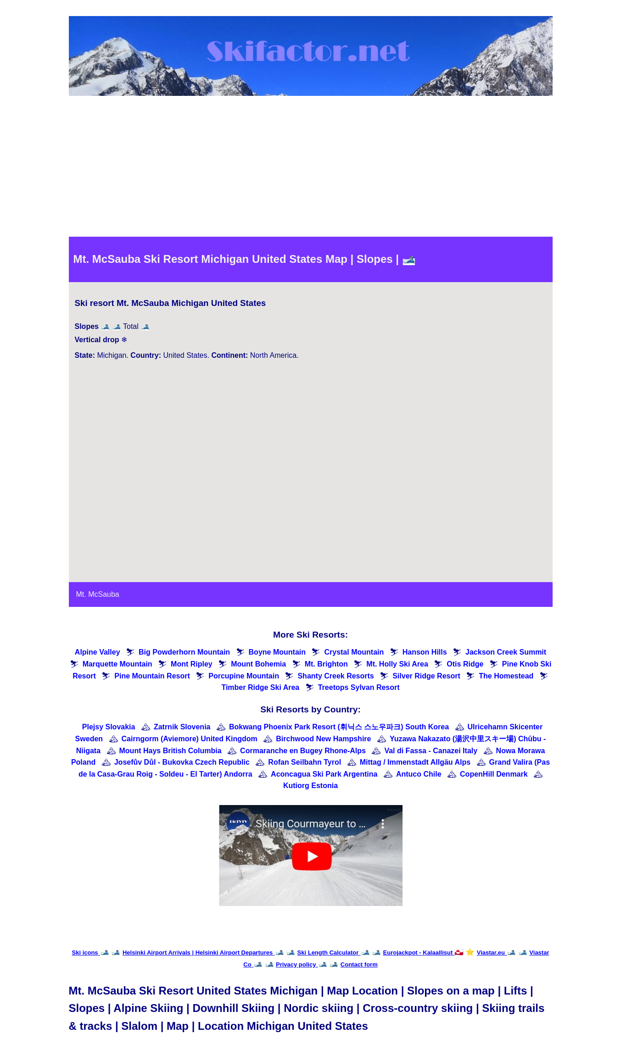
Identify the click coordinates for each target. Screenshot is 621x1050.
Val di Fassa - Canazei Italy (430, 751)
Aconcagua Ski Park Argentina (324, 774)
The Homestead (506, 676)
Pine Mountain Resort (152, 676)
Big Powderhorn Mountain (184, 652)
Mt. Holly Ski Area (397, 664)
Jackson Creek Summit (505, 652)
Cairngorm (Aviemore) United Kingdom (189, 739)
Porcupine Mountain (243, 676)
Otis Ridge (465, 664)
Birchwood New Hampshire (323, 739)
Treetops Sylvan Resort (359, 687)
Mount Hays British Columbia (170, 751)
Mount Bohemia (258, 664)
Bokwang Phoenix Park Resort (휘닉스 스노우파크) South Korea (339, 727)
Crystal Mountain (354, 652)
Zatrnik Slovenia (182, 727)
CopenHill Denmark (494, 774)
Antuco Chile (419, 774)
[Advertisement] (311, 168)
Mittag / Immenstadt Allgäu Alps (415, 762)
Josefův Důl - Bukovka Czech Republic (182, 762)
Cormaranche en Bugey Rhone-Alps (303, 751)
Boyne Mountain (277, 652)
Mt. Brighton (326, 664)
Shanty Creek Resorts (335, 676)
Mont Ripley (192, 664)
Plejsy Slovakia (108, 727)
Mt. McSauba (97, 594)
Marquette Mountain (117, 664)
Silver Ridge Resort (426, 676)
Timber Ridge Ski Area (260, 687)
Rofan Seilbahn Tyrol (304, 762)
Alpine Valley (97, 652)
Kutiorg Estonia (310, 785)
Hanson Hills (425, 652)
